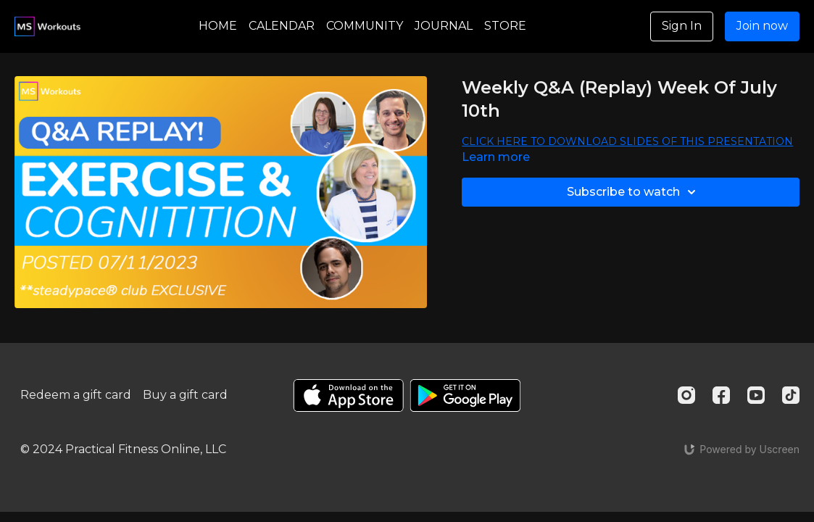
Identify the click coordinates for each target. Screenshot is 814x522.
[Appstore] (348, 395)
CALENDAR (282, 26)
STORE (505, 26)
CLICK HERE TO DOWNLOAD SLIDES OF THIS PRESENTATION (627, 141)
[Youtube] (756, 395)
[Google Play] (465, 395)
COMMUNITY (364, 26)
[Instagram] (686, 395)
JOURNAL (444, 26)
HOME (218, 26)
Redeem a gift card (75, 395)
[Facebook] (721, 395)
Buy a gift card (185, 395)
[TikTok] (791, 395)
